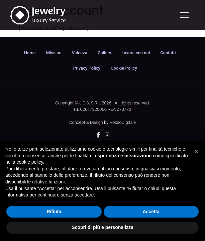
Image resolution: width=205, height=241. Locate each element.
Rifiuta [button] (53, 211)
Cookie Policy (124, 68)
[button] (196, 151)
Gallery (104, 52)
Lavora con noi (135, 52)
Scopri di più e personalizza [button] (102, 227)
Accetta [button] (151, 211)
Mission (54, 52)
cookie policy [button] (29, 162)
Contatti (168, 52)
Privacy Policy (86, 68)
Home (30, 52)
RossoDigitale (123, 122)
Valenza (79, 52)
